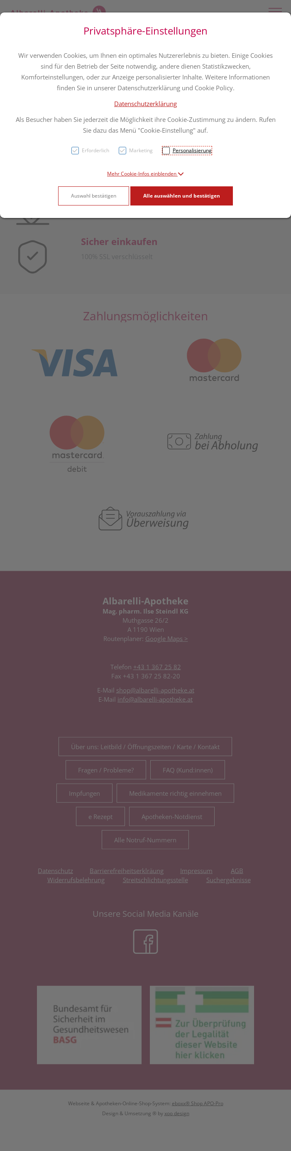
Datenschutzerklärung (145, 103)
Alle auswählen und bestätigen (181, 195)
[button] (145, 173)
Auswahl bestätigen (93, 195)
